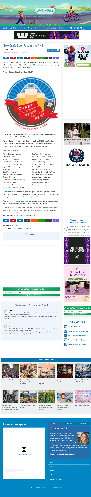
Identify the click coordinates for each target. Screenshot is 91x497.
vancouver (17, 225)
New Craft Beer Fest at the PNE (23, 45)
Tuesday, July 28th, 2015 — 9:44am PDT (48, 312)
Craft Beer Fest (35, 65)
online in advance (16, 201)
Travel (61, 28)
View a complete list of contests (30, 295)
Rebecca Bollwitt (9, 49)
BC (12, 225)
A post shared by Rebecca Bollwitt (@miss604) (24, 476)
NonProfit (32, 28)
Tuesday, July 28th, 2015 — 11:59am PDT (48, 326)
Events (22, 28)
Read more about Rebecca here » (62, 454)
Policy (51, 475)
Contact (13, 28)
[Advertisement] (31, 266)
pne (16, 228)
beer (13, 228)
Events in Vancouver (56, 479)
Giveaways (51, 28)
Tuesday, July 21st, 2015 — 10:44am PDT (15, 52)
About (4, 28)
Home (51, 462)
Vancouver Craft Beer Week (25, 228)
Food (41, 28)
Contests (69, 423)
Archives (83, 423)
